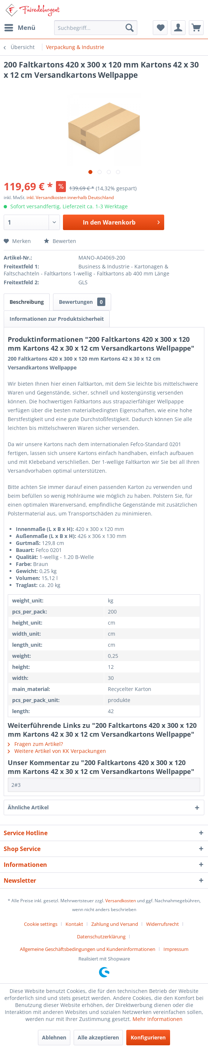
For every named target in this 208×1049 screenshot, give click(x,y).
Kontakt (74, 924)
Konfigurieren (148, 1037)
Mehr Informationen (158, 1018)
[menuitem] (19, 27)
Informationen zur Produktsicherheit (57, 318)
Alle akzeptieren (98, 1037)
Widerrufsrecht (162, 924)
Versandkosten (120, 900)
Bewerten (60, 240)
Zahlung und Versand (114, 924)
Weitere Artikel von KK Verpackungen (57, 750)
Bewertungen (82, 302)
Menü (19, 27)
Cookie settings (40, 924)
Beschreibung (27, 301)
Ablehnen (54, 1037)
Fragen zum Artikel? (35, 743)
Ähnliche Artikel (28, 807)
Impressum (175, 949)
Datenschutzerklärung (101, 936)
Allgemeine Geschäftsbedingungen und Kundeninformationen (87, 949)
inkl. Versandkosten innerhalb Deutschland (70, 197)
